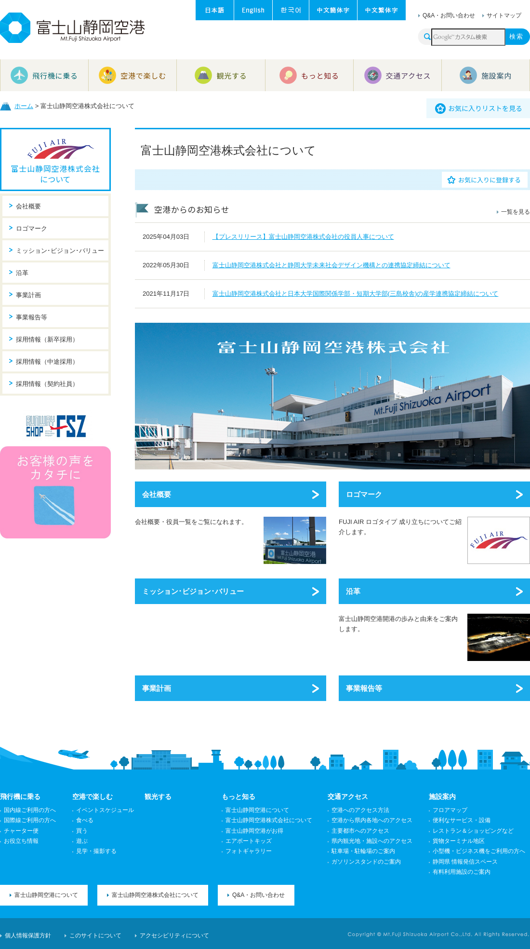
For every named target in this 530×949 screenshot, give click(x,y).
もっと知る (238, 796)
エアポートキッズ (248, 841)
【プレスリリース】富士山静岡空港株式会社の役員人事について (303, 236)
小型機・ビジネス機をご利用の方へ (479, 851)
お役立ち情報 (21, 841)
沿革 (353, 591)
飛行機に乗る (20, 796)
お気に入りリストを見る (485, 108)
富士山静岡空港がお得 (254, 830)
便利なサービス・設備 (461, 820)
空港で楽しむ (92, 796)
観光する (158, 796)
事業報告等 (364, 688)
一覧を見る (515, 211)
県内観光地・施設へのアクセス (371, 841)
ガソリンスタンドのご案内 (366, 861)
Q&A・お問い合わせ (449, 15)
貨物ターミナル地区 (459, 841)
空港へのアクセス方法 (360, 810)
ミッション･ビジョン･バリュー (193, 591)
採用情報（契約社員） (47, 383)
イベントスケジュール (105, 810)
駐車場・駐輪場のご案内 (363, 851)
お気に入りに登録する (489, 179)
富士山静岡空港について (257, 810)
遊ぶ (82, 841)
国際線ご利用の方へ (30, 820)
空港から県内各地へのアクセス (371, 820)
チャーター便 (21, 830)
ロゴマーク (364, 494)
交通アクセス (348, 796)
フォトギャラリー (248, 851)
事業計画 (156, 688)
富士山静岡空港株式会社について (55, 174)
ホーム (23, 106)
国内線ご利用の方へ (30, 810)
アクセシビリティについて (174, 935)
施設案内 (442, 796)
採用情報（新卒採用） (47, 339)
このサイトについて (95, 935)
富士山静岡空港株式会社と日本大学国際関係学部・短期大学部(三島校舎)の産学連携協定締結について (355, 293)
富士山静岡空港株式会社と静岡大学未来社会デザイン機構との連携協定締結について (331, 265)
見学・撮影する (96, 851)
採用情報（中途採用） (47, 361)
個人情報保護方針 (28, 935)
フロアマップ (450, 810)
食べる (84, 820)
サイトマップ (504, 15)
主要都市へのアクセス (360, 830)
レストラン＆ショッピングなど (473, 830)
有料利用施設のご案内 (461, 871)
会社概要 (156, 494)
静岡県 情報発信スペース (465, 861)
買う (82, 830)
